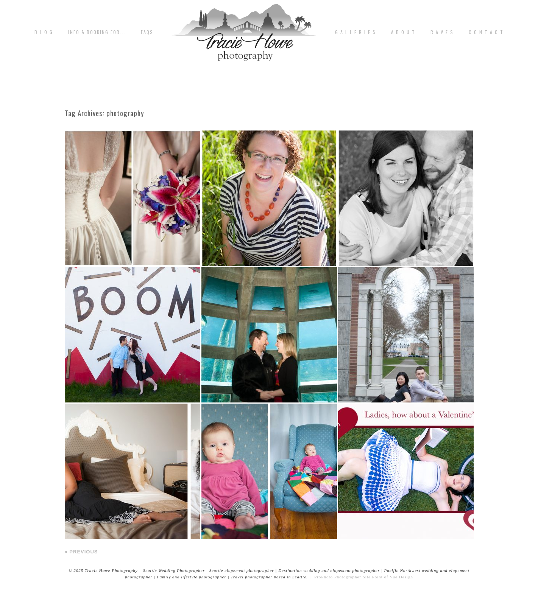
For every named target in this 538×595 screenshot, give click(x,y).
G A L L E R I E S (355, 32)
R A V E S (442, 32)
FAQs (147, 32)
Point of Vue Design (392, 577)
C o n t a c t (486, 32)
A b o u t (403, 32)
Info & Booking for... (97, 32)
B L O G (43, 32)
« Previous (81, 552)
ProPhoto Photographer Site (342, 577)
